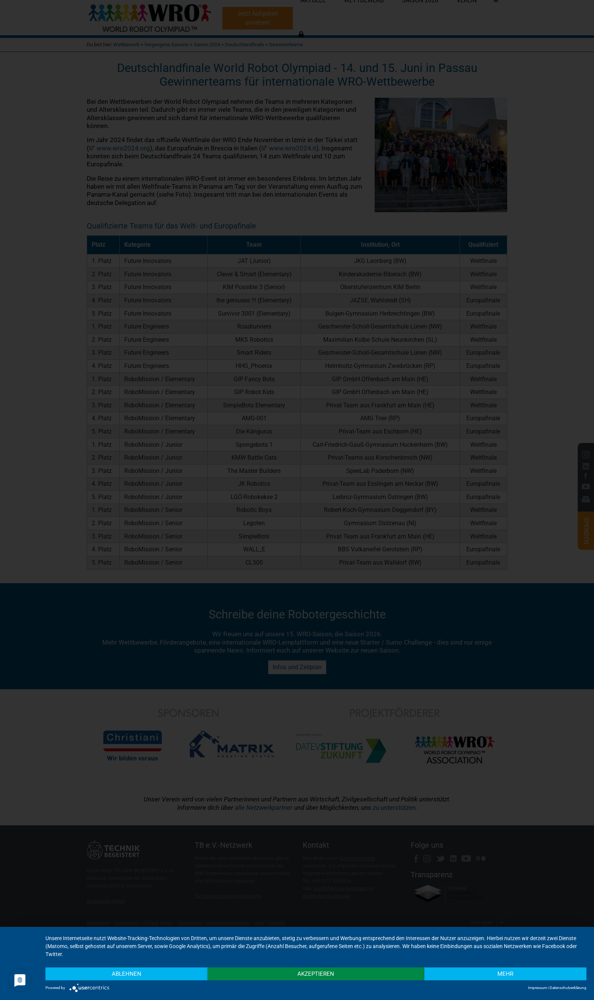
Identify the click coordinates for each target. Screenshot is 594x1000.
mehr (505, 973)
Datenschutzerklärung (568, 988)
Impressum (537, 988)
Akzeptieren (315, 973)
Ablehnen (126, 973)
